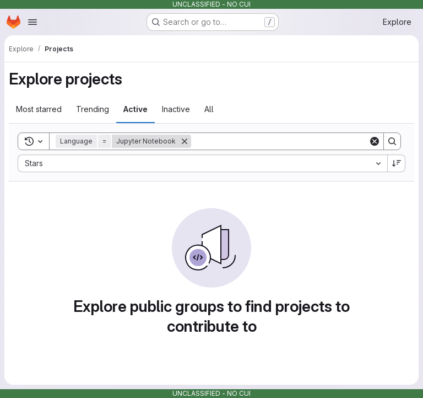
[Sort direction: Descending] (396, 163)
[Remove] (184, 141)
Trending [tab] (92, 109)
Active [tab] (135, 109)
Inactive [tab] (176, 109)
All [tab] (209, 109)
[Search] (279, 141)
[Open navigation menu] (32, 22)
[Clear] (374, 141)
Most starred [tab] (39, 109)
